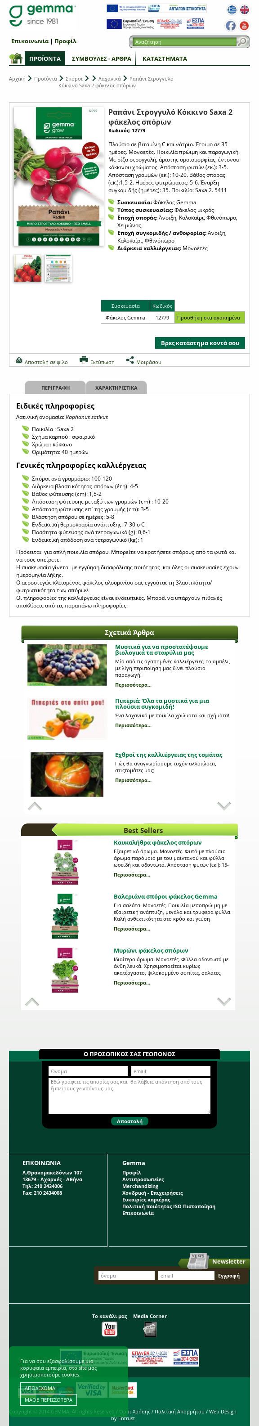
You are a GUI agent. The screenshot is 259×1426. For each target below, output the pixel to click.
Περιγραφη (55, 387)
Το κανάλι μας (109, 1324)
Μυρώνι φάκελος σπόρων (151, 950)
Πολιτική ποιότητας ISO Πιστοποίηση (168, 1206)
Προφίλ (65, 41)
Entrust (126, 1418)
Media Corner (150, 1325)
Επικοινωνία (30, 41)
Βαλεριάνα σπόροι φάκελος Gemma (166, 896)
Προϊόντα (45, 58)
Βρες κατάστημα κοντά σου (200, 343)
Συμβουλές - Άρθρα (101, 58)
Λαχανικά (109, 78)
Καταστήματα (165, 58)
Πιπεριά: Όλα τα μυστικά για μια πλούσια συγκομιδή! (162, 704)
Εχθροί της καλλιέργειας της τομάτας (168, 755)
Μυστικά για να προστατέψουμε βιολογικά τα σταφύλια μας (161, 650)
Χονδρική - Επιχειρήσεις (152, 1192)
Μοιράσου (148, 362)
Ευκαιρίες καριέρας (146, 1199)
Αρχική (17, 78)
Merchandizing (140, 1186)
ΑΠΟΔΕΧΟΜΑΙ (41, 1388)
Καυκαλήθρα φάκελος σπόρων (158, 842)
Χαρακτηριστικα (116, 387)
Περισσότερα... (133, 684)
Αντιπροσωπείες (143, 1179)
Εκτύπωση (102, 362)
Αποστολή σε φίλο (46, 362)
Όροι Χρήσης (134, 1411)
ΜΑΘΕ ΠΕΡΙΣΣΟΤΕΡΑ (48, 1399)
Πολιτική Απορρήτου (180, 1411)
